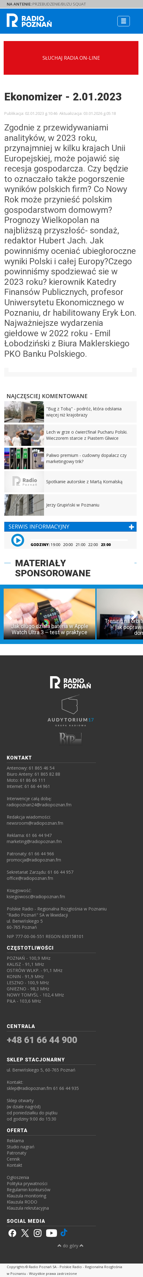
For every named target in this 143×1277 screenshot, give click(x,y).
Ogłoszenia (18, 1177)
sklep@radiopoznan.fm (29, 1088)
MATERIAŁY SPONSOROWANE (52, 568)
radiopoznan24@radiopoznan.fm (39, 805)
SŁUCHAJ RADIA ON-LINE (71, 58)
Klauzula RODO (22, 1202)
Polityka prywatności (27, 1183)
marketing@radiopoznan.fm (34, 841)
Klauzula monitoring (26, 1196)
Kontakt (14, 1165)
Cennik (13, 1159)
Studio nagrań (21, 1147)
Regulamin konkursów (28, 1189)
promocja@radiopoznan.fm (34, 860)
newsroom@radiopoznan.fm (35, 823)
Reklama (15, 1140)
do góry (70, 1246)
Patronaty (16, 1153)
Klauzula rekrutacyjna (28, 1208)
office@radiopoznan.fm (30, 878)
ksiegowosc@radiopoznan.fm (36, 896)
